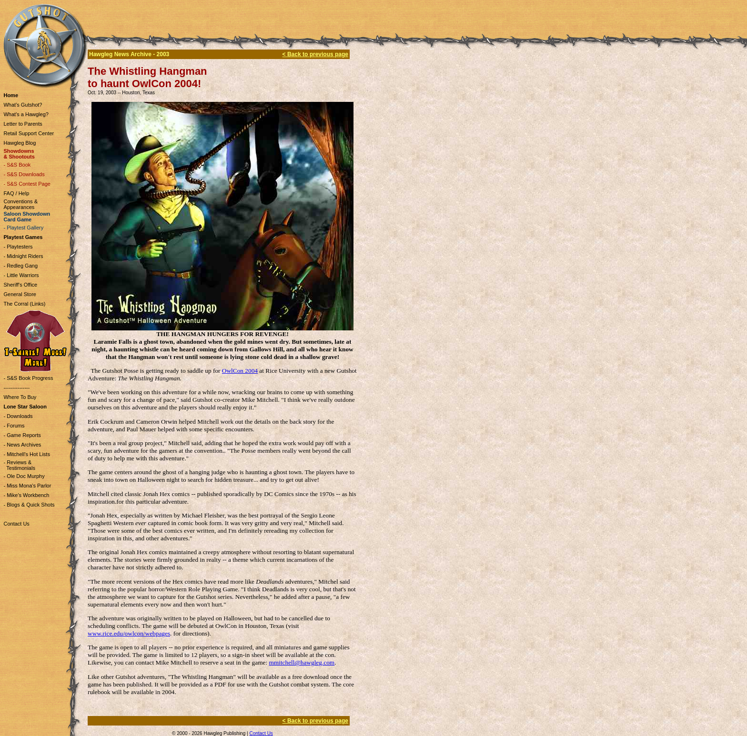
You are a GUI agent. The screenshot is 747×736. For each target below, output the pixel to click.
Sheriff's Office (20, 285)
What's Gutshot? (22, 105)
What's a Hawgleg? (25, 114)
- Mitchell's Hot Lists (26, 454)
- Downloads (17, 416)
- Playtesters (17, 246)
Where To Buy (19, 397)
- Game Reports (21, 435)
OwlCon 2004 (240, 370)
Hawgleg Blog (19, 143)
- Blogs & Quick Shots (28, 504)
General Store (19, 294)
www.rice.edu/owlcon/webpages (129, 633)
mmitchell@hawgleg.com (301, 662)
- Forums (13, 425)
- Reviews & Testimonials (19, 465)
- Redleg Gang (20, 266)
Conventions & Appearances (20, 204)
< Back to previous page (315, 54)
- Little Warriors (21, 275)
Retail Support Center (28, 133)
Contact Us (16, 524)
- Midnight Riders (23, 256)
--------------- (16, 387)
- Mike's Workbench (26, 495)
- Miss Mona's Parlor (27, 485)
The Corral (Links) (24, 304)
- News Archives (22, 445)
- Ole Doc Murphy (23, 476)
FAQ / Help (16, 193)
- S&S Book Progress (28, 378)
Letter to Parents (22, 124)
